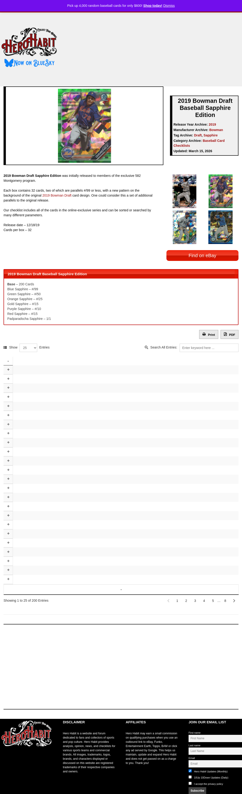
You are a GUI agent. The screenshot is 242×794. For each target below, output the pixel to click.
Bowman (216, 130)
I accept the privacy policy (208, 776)
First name (195, 725)
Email (192, 751)
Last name (194, 738)
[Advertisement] (154, 48)
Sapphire (211, 135)
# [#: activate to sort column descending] (8, 359)
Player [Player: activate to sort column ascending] (46, 359)
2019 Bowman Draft (57, 195)
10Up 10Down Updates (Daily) (208, 770)
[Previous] (168, 594)
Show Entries (29, 346)
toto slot (5, 751)
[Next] (234, 594)
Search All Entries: (194, 346)
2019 (212, 124)
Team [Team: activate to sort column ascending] (167, 359)
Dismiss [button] (169, 6)
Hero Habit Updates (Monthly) (208, 764)
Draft (198, 135)
